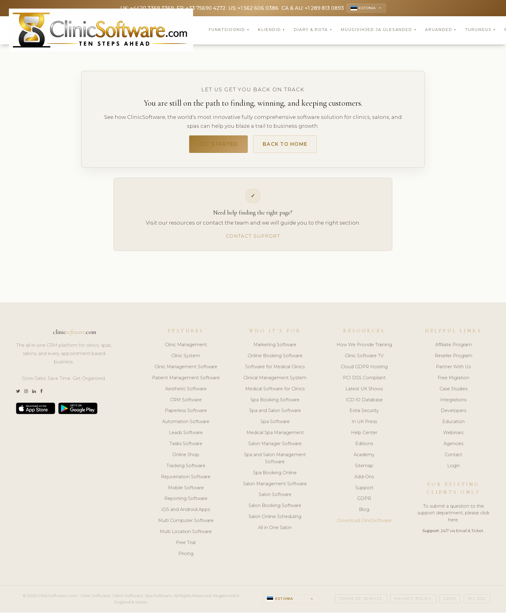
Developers (453, 412)
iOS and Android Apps (186, 511)
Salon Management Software (275, 485)
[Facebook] (41, 393)
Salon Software (275, 496)
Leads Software (186, 434)
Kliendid (271, 30)
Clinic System (185, 357)
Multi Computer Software (186, 522)
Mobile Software (186, 489)
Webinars (453, 434)
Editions (364, 445)
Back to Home (288, 145)
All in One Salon (275, 529)
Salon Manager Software (275, 445)
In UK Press (364, 423)
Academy (364, 456)
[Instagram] (26, 393)
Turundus (480, 30)
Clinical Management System (274, 379)
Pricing (185, 555)
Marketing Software (274, 347)
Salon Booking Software (275, 507)
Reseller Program (453, 357)
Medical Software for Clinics (275, 390)
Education (453, 423)
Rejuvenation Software (186, 478)
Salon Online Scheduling (275, 518)
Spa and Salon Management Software (275, 460)
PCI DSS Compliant (364, 379)
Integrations (453, 401)
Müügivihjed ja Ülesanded (378, 30)
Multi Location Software (186, 533)
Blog (364, 511)
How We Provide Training (364, 347)
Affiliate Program (453, 347)
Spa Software (275, 423)
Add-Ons (364, 478)
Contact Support (253, 238)
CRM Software (186, 401)
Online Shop (185, 456)
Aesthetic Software (186, 390)
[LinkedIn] (34, 393)
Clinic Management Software (185, 368)
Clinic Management (186, 347)
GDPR (364, 500)
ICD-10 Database (364, 401)
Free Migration (453, 379)
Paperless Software (186, 412)
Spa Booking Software (274, 401)
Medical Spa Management (275, 434)
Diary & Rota (313, 30)
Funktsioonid (229, 30)
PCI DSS (477, 601)
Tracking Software (185, 467)
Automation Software (185, 423)
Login (453, 467)
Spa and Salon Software (275, 412)
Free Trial (186, 544)
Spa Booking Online (275, 474)
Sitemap (364, 467)
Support (364, 489)
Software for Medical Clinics (275, 368)
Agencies (453, 445)
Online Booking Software (275, 357)
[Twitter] (18, 393)
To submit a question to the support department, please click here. (453, 515)
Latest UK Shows (364, 390)
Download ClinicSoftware (364, 522)
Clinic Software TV (364, 357)
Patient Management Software (186, 379)
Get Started (215, 145)
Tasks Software (185, 445)
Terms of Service (361, 601)
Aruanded (440, 30)
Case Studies (453, 390)
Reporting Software (185, 500)
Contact (453, 456)
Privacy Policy (413, 601)
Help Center (364, 434)
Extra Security (364, 412)
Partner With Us (453, 368)
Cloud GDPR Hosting (364, 368)
